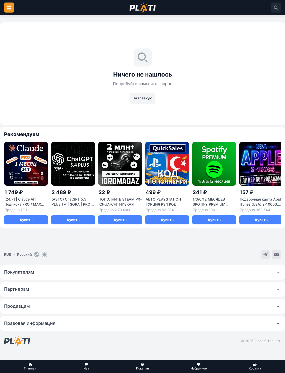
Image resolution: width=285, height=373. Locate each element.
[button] (30, 366)
